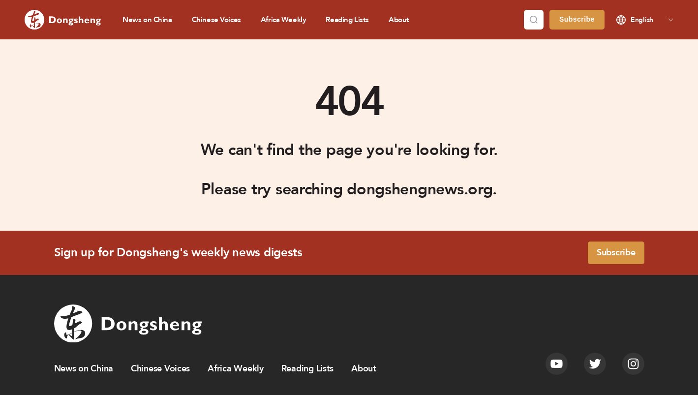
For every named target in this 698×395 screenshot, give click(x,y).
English (642, 20)
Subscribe (577, 19)
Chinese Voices (216, 20)
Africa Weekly (283, 20)
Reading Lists (347, 20)
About (399, 20)
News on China (147, 20)
